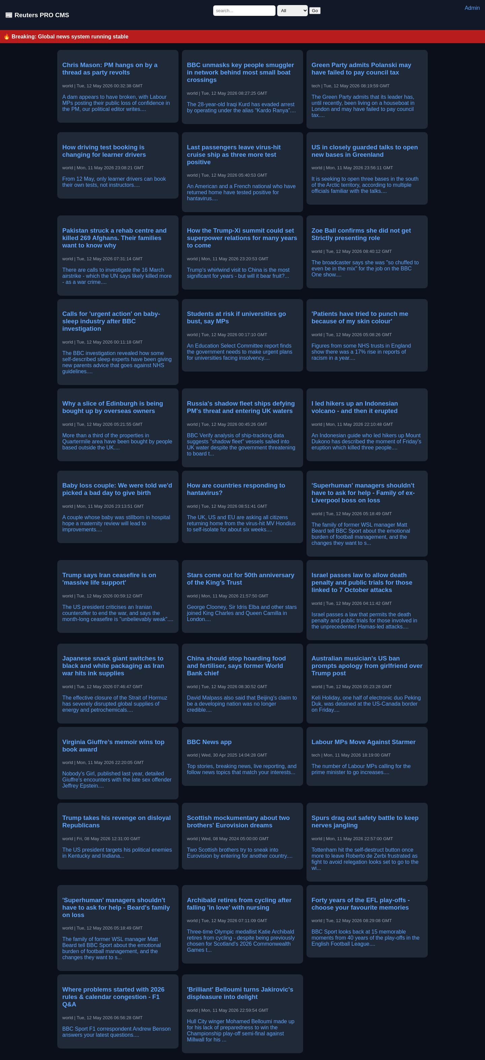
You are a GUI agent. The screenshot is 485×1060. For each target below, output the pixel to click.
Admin (472, 8)
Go (315, 10)
